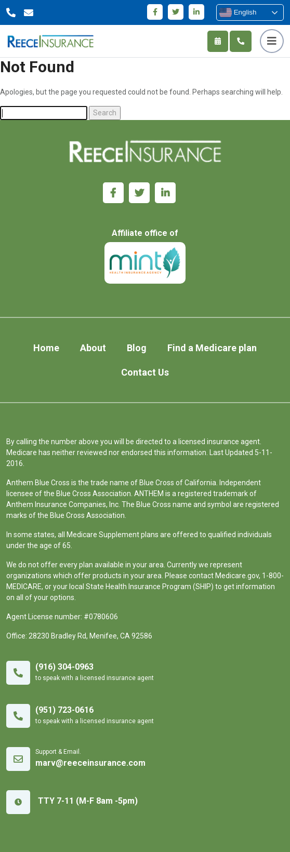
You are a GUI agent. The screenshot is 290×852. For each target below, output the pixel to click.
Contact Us (145, 372)
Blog (137, 347)
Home (46, 347)
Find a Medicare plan (212, 347)
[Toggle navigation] (272, 41)
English (237, 12)
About (93, 347)
